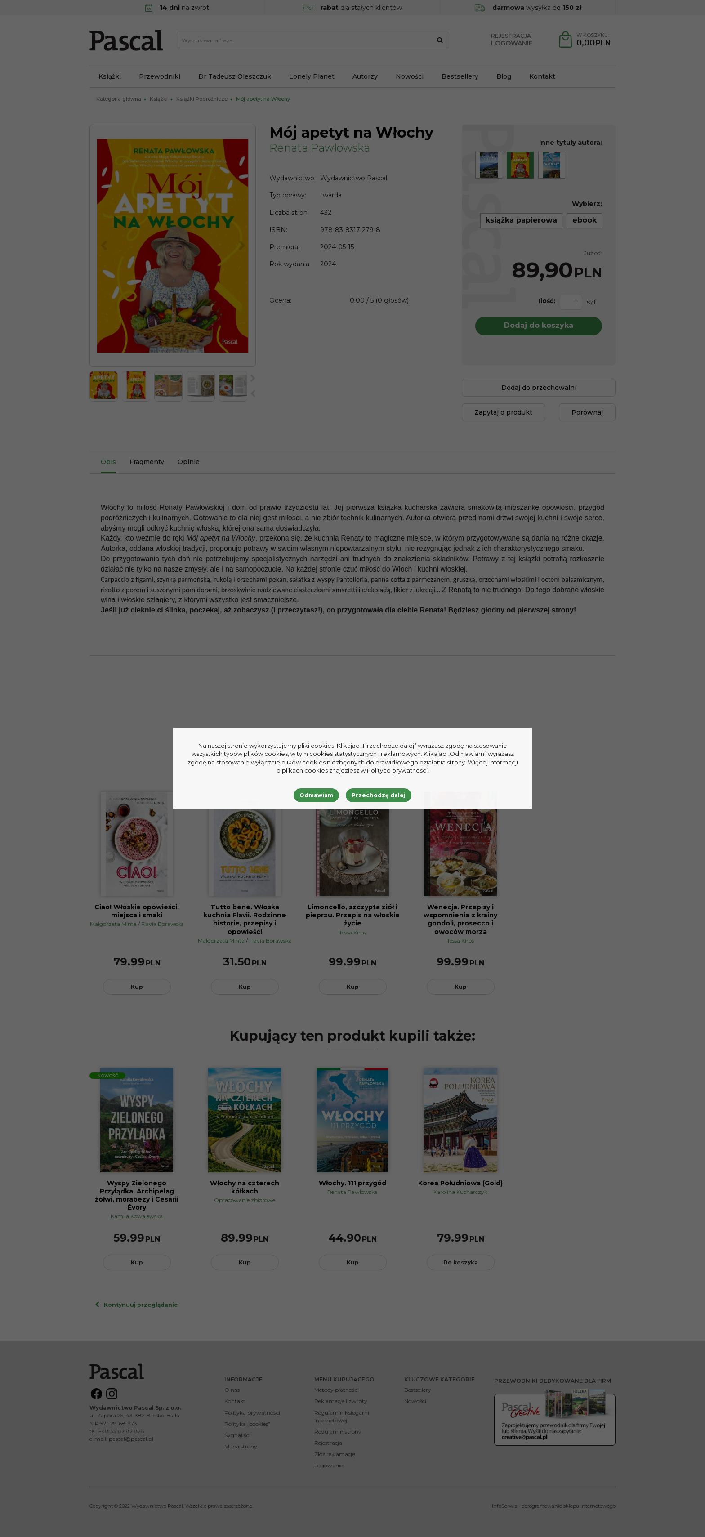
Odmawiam (316, 795)
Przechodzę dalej (379, 795)
